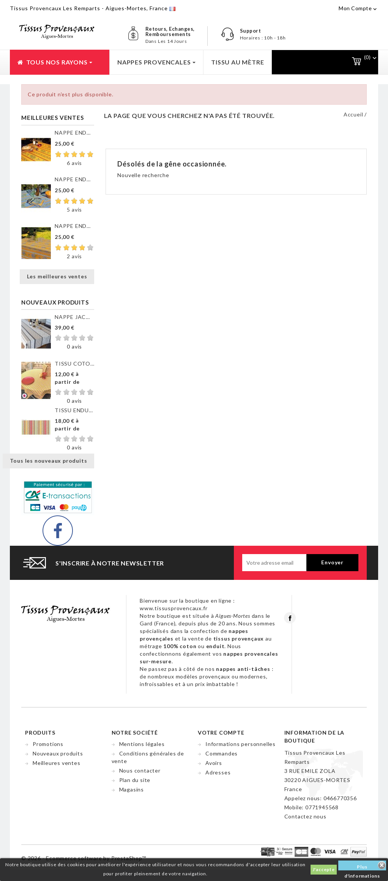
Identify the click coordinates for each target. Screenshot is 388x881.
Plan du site (135, 780)
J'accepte (323, 869)
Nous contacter (140, 770)
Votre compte (221, 732)
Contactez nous (305, 816)
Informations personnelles (240, 744)
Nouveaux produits (58, 753)
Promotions (48, 744)
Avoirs (213, 763)
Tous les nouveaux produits (48, 460)
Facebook (289, 617)
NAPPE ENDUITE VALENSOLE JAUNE (74, 226)
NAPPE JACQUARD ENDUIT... (74, 317)
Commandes (221, 753)
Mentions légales (142, 744)
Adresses (217, 772)
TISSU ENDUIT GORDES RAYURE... (74, 410)
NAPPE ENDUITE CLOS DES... (74, 132)
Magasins (131, 789)
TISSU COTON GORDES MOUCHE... (74, 363)
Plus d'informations (362, 867)
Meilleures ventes (56, 763)
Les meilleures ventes (57, 276)
